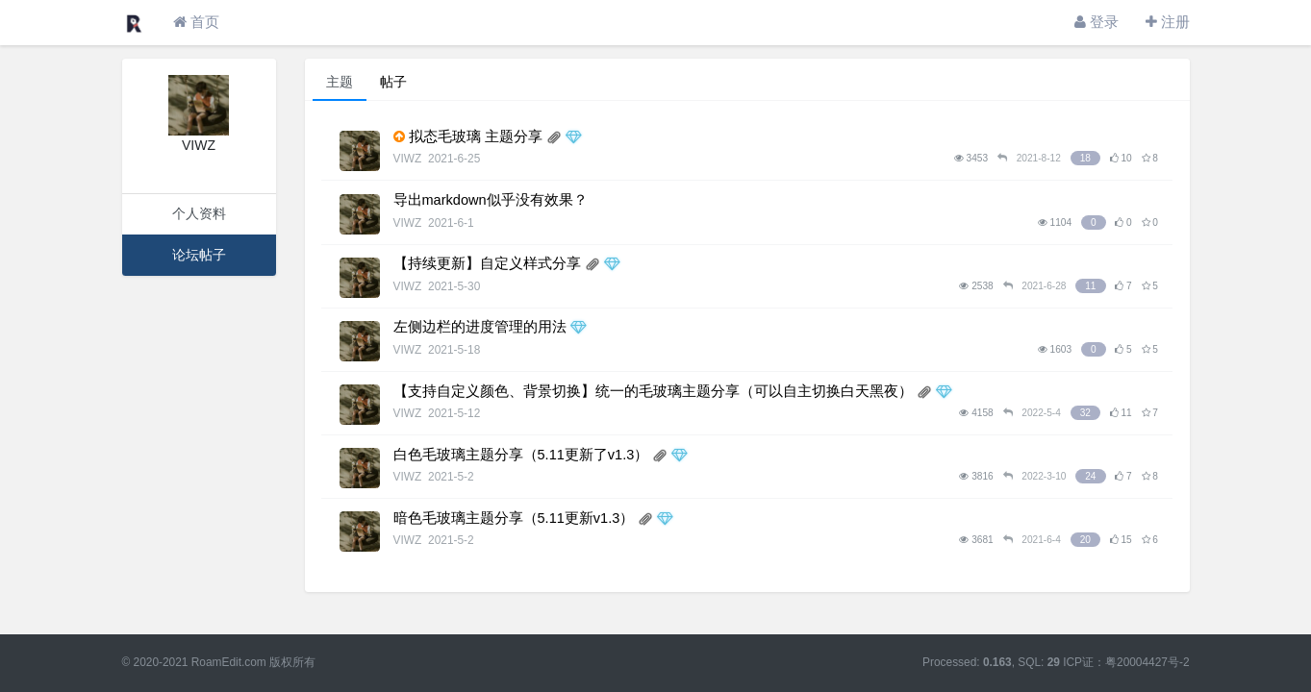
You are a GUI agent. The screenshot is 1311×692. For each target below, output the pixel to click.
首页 (196, 21)
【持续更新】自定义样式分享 (487, 263)
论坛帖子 (199, 254)
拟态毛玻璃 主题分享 (475, 136)
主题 (339, 81)
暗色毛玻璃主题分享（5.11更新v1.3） (514, 518)
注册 (1168, 21)
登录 (1096, 21)
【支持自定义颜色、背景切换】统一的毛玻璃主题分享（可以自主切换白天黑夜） (653, 391)
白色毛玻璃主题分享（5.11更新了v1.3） (521, 454)
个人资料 (199, 213)
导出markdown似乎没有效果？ (490, 200)
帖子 (393, 81)
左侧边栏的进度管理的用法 (480, 326)
